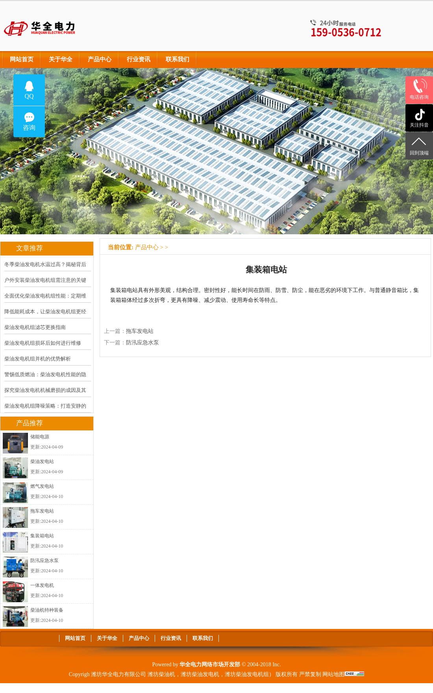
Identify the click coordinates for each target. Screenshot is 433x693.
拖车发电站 (42, 511)
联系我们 (177, 59)
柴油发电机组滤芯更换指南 (35, 327)
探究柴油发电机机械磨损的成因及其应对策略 (45, 395)
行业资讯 (138, 59)
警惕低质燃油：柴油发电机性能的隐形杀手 (45, 379)
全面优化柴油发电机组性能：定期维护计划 (45, 301)
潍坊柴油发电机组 (247, 674)
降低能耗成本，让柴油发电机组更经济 (45, 317)
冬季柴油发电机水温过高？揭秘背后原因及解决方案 (45, 269)
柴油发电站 (42, 461)
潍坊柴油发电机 (200, 674)
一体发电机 (42, 585)
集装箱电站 (42, 536)
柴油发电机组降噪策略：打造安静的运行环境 (45, 411)
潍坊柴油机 (161, 674)
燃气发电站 (42, 486)
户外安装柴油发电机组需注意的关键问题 (45, 285)
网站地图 (333, 674)
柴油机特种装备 (46, 610)
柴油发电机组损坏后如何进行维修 (42, 343)
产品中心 (99, 59)
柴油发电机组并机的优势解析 (37, 359)
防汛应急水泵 (44, 560)
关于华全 (60, 59)
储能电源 (39, 436)
